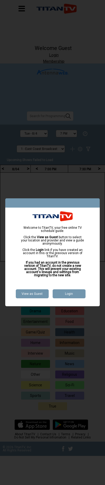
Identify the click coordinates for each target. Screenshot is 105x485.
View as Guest (32, 294)
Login (69, 294)
